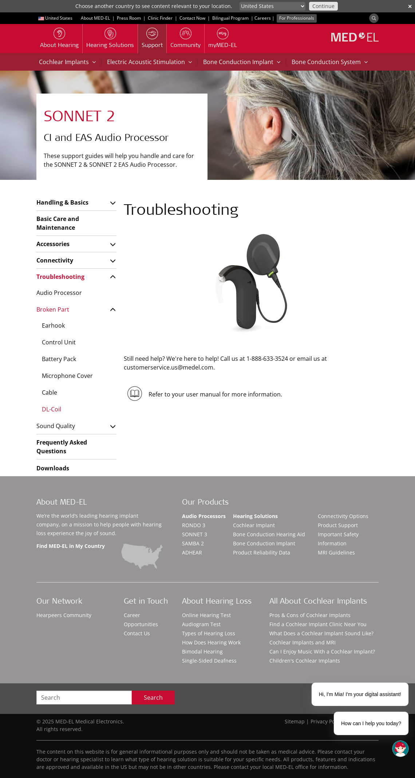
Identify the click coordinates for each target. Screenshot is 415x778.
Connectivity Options (343, 516)
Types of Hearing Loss (208, 633)
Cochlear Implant (254, 525)
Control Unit (59, 342)
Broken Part (52, 309)
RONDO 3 (193, 525)
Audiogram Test (201, 624)
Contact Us (137, 633)
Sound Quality (55, 426)
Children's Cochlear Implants (304, 660)
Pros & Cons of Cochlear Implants (310, 615)
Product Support (338, 525)
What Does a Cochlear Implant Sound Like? (321, 633)
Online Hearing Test (206, 615)
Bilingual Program (230, 18)
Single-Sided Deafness (209, 660)
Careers (262, 18)
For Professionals (296, 18)
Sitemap (295, 721)
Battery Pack (59, 359)
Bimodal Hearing (202, 651)
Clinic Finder (160, 18)
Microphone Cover (67, 376)
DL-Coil (51, 409)
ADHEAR (192, 552)
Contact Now (192, 18)
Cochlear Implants (67, 62)
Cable (49, 392)
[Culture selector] (272, 6)
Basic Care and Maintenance (57, 223)
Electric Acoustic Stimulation (149, 62)
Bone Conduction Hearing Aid (269, 534)
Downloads (52, 468)
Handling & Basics (62, 202)
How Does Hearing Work (211, 642)
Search (153, 698)
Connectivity (54, 260)
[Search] (374, 18)
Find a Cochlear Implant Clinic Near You (318, 624)
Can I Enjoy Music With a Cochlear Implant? (322, 651)
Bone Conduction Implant (241, 62)
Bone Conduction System (330, 62)
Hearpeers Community (63, 615)
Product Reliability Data (261, 552)
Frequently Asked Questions (61, 446)
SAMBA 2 (193, 543)
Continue (323, 6)
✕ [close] (410, 6)
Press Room (129, 18)
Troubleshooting (60, 277)
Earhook (53, 325)
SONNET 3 (194, 534)
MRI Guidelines (336, 552)
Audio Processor (59, 293)
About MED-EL (95, 18)
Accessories (53, 244)
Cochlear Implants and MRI (302, 642)
